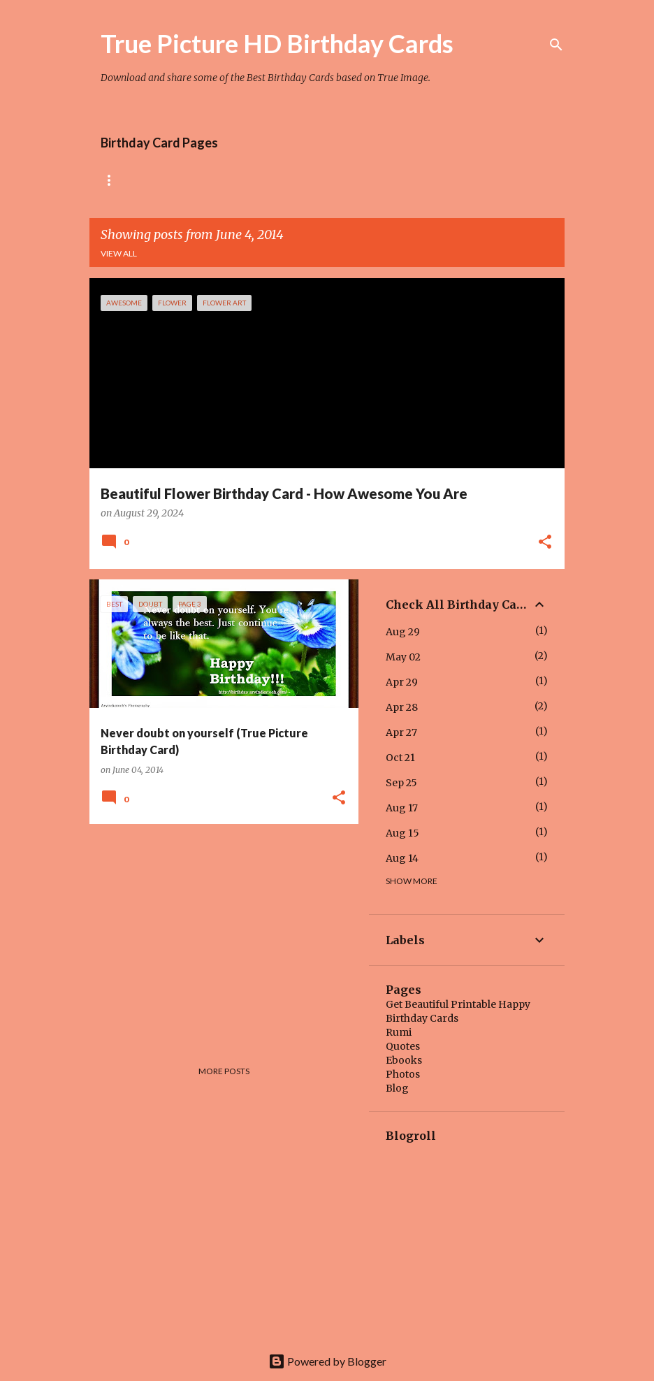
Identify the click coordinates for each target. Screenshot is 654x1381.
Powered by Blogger (327, 1361)
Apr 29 (402, 682)
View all (119, 253)
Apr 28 (402, 707)
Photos (403, 1074)
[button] (545, 543)
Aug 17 (402, 808)
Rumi (399, 1032)
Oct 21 (400, 757)
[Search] (556, 45)
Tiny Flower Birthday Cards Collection (381, 180)
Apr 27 (401, 732)
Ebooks (404, 1060)
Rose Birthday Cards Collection (178, 180)
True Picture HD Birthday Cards (277, 43)
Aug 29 (403, 632)
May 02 (403, 657)
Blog (397, 1088)
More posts (223, 1071)
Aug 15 (402, 833)
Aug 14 (402, 858)
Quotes (403, 1046)
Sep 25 (401, 782)
